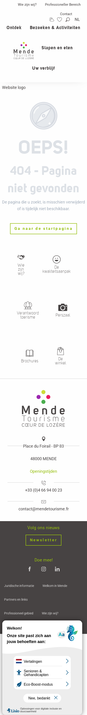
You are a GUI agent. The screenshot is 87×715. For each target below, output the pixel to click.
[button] (68, 20)
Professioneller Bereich (63, 5)
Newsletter (43, 540)
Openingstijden (43, 471)
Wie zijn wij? (27, 5)
